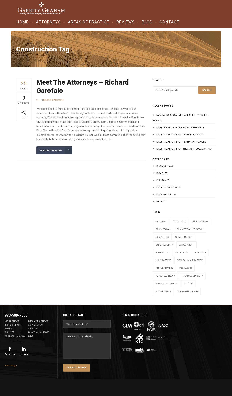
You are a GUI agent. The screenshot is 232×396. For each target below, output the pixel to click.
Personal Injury (166, 194)
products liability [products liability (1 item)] (167, 283)
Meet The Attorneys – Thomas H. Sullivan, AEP (184, 148)
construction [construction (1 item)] (183, 237)
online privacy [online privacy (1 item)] (164, 268)
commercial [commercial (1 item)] (163, 229)
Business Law (164, 166)
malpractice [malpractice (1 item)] (163, 260)
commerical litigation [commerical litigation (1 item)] (190, 229)
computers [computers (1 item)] (162, 237)
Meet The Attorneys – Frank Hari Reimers (181, 141)
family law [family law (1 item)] (162, 252)
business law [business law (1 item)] (200, 221)
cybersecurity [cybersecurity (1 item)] (164, 244)
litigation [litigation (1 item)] (200, 252)
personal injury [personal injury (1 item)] (165, 276)
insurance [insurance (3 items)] (181, 252)
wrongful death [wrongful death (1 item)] (187, 291)
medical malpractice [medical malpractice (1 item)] (190, 260)
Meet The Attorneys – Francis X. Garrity (180, 134)
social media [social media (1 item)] (163, 291)
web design (11, 365)
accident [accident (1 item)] (161, 221)
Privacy (160, 201)
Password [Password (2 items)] (185, 268)
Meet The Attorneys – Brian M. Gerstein (180, 127)
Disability (162, 173)
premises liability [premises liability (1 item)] (192, 276)
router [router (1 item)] (188, 283)
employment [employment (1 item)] (186, 244)
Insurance (162, 180)
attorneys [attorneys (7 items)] (179, 221)
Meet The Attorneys (53, 100)
